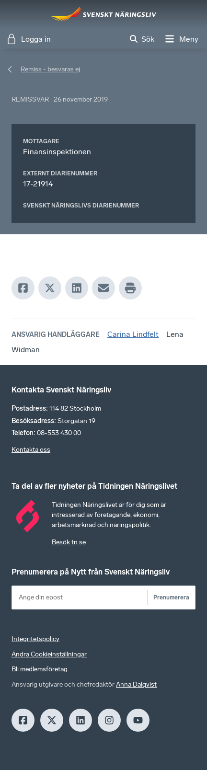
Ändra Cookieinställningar (49, 654)
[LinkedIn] (76, 287)
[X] (49, 287)
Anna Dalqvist (136, 684)
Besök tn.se (69, 542)
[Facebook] (23, 287)
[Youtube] (138, 720)
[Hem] (103, 14)
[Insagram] (109, 720)
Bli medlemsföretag (40, 669)
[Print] (130, 287)
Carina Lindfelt (133, 334)
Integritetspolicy (35, 639)
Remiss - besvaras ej (50, 69)
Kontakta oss (31, 450)
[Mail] (103, 287)
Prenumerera (171, 597)
